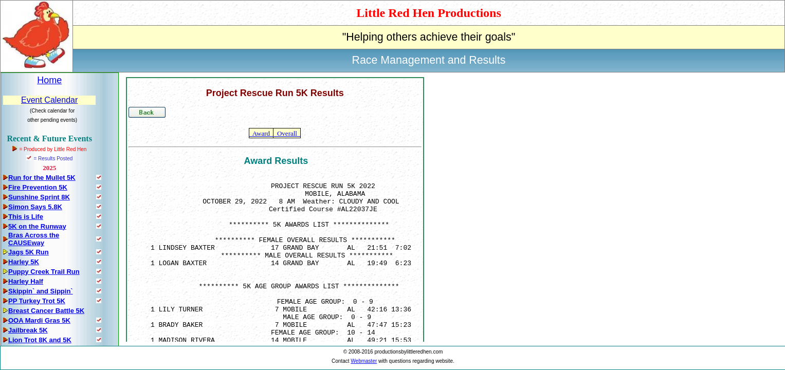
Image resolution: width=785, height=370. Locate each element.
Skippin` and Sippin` (40, 291)
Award (261, 133)
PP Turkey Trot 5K (36, 301)
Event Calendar (49, 100)
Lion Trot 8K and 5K (39, 340)
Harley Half (25, 281)
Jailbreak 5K (28, 330)
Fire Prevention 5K (37, 187)
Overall (286, 133)
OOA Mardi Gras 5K (39, 320)
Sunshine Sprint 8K (39, 197)
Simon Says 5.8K (35, 207)
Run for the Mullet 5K (42, 177)
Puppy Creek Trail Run (44, 271)
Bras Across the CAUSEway (33, 239)
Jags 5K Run (28, 252)
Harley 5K (23, 262)
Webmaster (364, 361)
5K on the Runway (37, 226)
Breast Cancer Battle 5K (46, 310)
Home (49, 80)
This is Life (25, 216)
